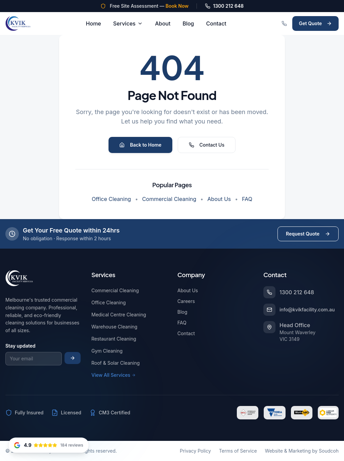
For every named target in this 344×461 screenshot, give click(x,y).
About (162, 23)
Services (128, 23)
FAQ (247, 199)
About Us (219, 199)
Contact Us (206, 145)
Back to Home (140, 145)
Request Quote (308, 234)
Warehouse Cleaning (115, 326)
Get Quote (315, 23)
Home (93, 23)
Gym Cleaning (108, 351)
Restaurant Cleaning (115, 339)
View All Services (113, 375)
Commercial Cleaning (169, 199)
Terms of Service (238, 451)
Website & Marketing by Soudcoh (302, 451)
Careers (186, 301)
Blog (188, 23)
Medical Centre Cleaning (120, 314)
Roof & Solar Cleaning (116, 363)
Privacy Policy (195, 451)
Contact (216, 23)
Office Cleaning (111, 199)
